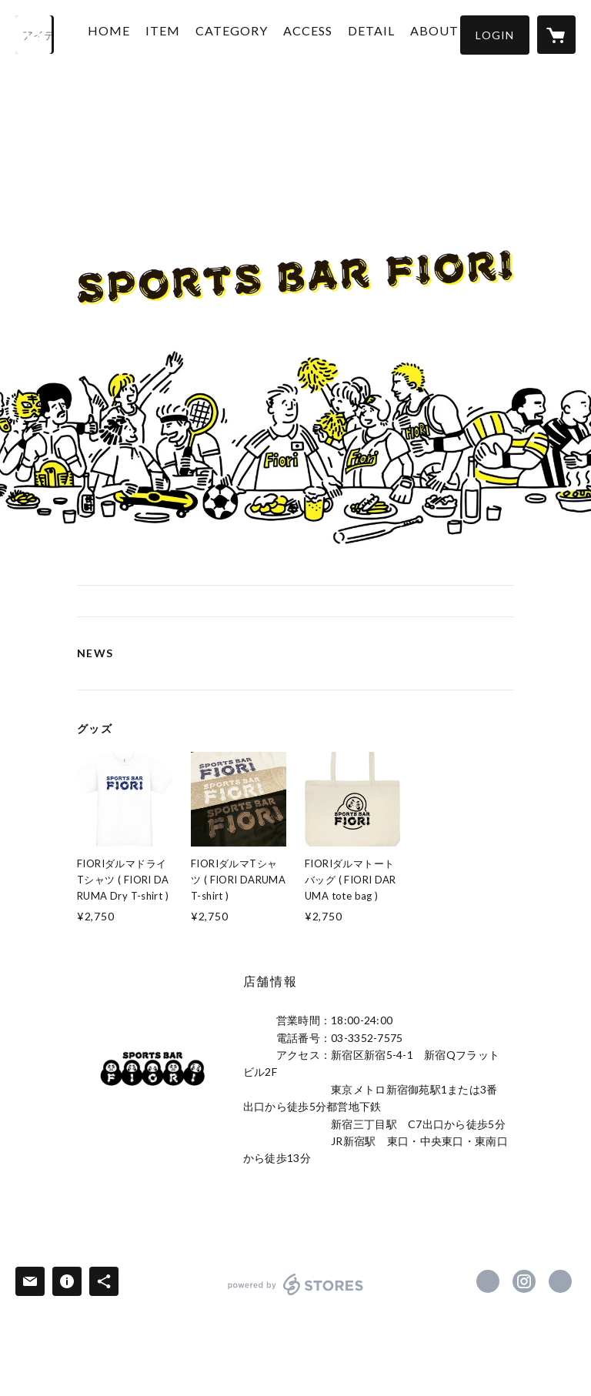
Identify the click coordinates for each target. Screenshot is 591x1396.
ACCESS (320, 33)
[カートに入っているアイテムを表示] (556, 34)
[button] (494, 35)
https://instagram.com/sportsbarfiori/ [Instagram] (524, 1281)
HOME (121, 33)
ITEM (175, 33)
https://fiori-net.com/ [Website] (560, 1281)
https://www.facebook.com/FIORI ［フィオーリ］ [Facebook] (487, 1281)
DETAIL (383, 33)
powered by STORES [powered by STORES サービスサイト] (296, 1294)
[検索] (34, 34)
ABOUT (446, 33)
